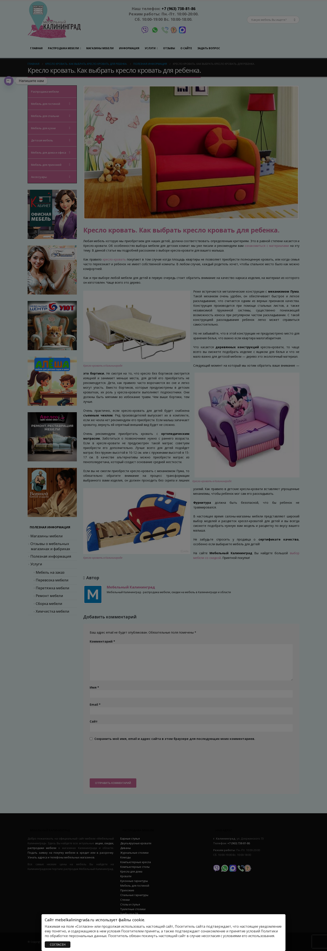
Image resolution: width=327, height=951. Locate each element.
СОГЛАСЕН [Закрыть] (57, 944)
